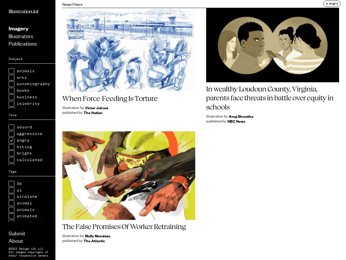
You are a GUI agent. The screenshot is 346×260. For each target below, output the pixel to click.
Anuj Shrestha (241, 116)
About (16, 240)
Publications (23, 43)
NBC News (236, 121)
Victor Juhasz (96, 107)
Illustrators (21, 35)
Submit (17, 232)
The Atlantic (94, 240)
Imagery (18, 28)
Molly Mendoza (97, 235)
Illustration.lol (23, 11)
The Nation (93, 112)
